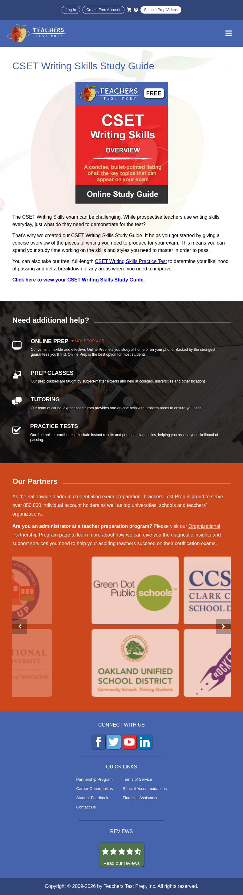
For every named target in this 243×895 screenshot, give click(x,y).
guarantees (40, 354)
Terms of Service (137, 779)
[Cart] (129, 10)
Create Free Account (103, 10)
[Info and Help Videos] (135, 10)
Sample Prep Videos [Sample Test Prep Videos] (161, 10)
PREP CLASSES (52, 373)
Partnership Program (94, 779)
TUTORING (45, 399)
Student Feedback (92, 798)
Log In (71, 10)
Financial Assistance (141, 798)
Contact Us (86, 807)
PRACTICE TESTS (54, 426)
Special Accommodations (145, 788)
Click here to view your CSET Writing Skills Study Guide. (78, 279)
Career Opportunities (94, 788)
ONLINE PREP (49, 341)
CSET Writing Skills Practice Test (131, 261)
